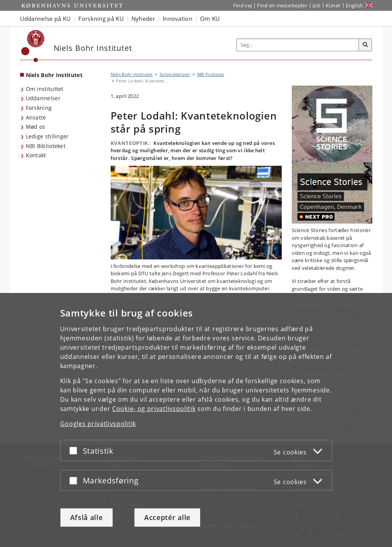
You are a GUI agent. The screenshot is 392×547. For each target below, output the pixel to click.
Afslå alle (86, 517)
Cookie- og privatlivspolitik (154, 408)
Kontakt (36, 155)
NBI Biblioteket (46, 146)
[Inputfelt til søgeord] (297, 45)
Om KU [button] (210, 18)
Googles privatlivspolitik (98, 423)
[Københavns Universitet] (33, 46)
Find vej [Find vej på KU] (242, 5)
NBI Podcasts (210, 74)
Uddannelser (43, 98)
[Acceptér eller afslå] (75, 450)
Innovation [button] (177, 18)
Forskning (39, 107)
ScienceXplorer (175, 74)
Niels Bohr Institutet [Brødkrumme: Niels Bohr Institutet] (132, 74)
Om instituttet (45, 89)
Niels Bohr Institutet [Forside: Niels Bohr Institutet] (54, 75)
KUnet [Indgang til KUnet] (333, 5)
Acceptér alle (167, 517)
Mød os (35, 126)
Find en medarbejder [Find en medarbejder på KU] (282, 5)
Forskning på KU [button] (101, 18)
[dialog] (196, 420)
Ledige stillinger (47, 136)
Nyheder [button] (143, 18)
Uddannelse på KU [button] (45, 18)
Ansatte (36, 117)
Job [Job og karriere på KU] (316, 5)
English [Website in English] (354, 5)
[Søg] (365, 45)
